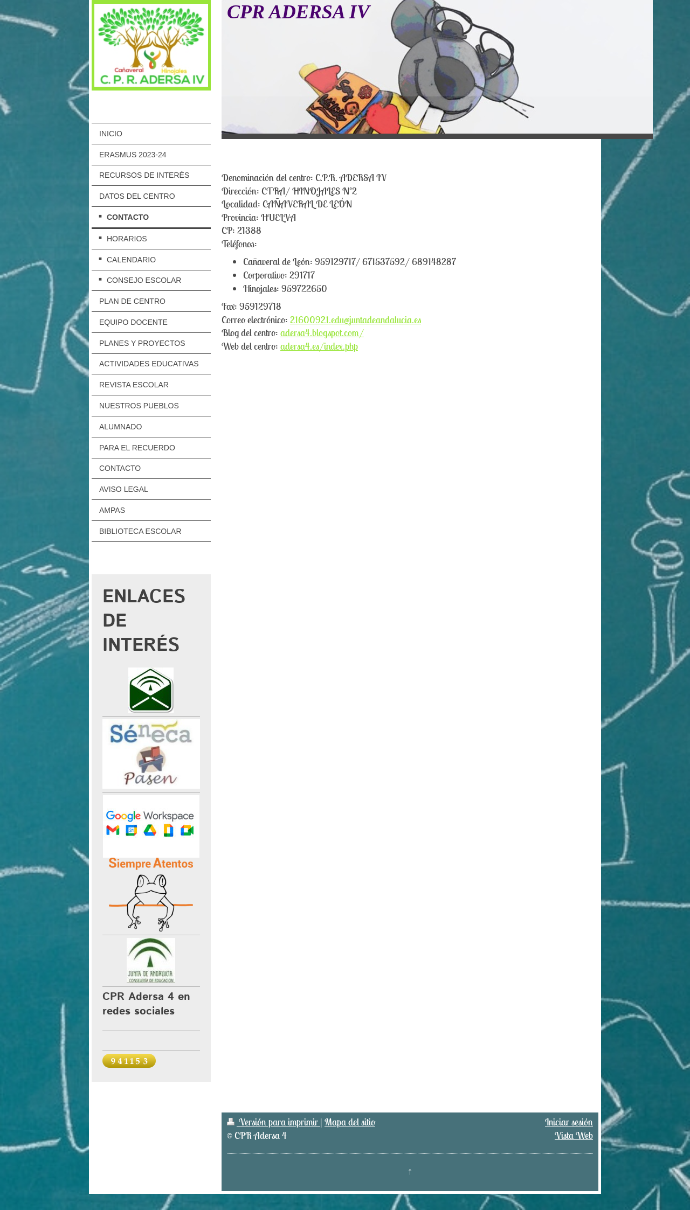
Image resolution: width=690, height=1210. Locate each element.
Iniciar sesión (569, 1122)
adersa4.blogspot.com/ (322, 332)
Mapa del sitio (350, 1122)
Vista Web (574, 1135)
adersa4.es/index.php (319, 346)
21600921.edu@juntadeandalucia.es (355, 320)
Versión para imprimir (273, 1122)
